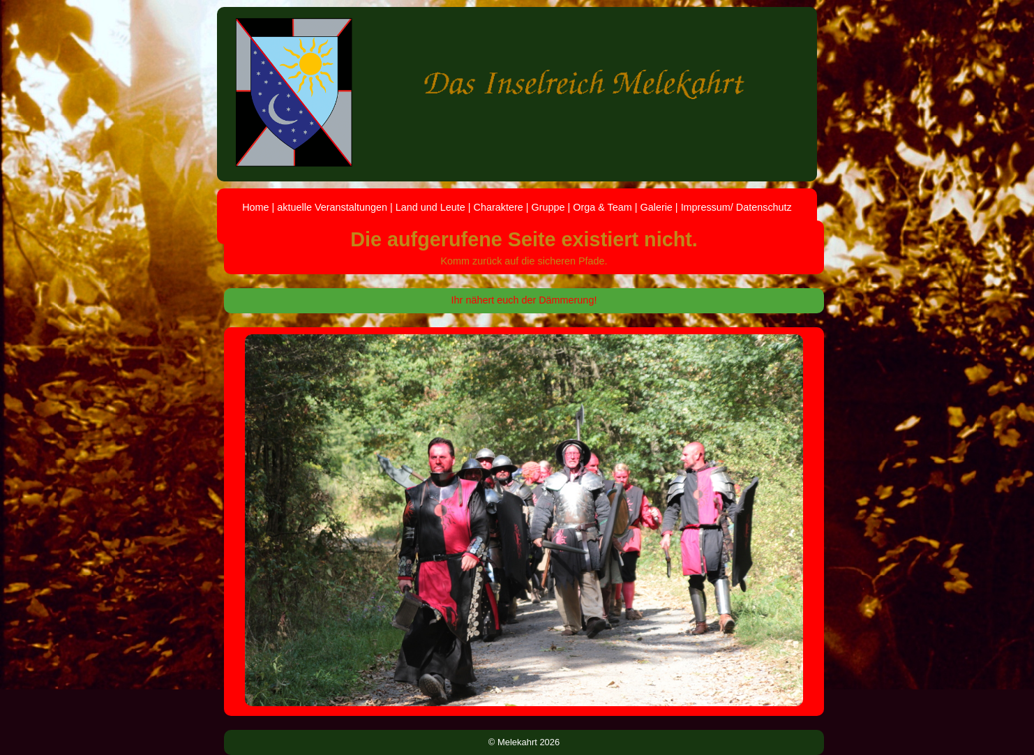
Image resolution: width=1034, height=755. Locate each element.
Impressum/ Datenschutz (736, 207)
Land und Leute (430, 207)
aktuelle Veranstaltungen (332, 207)
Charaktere (498, 207)
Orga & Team (602, 207)
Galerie (656, 207)
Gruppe (547, 207)
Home (255, 207)
